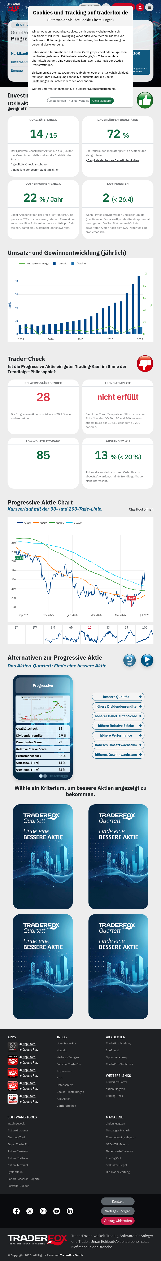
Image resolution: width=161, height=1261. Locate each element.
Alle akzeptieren (102, 101)
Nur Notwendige (79, 101)
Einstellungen (57, 101)
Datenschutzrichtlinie (101, 89)
